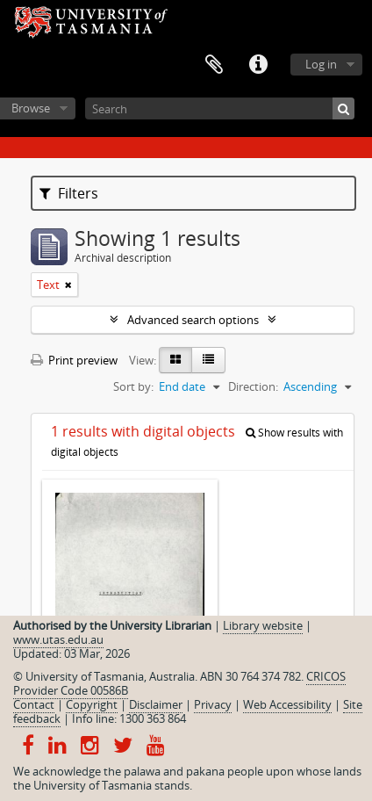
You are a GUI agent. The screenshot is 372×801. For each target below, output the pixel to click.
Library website (263, 625)
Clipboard (214, 65)
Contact (33, 704)
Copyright (92, 704)
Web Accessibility (287, 704)
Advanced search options (193, 320)
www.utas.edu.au (58, 639)
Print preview (74, 360)
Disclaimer (155, 704)
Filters (68, 193)
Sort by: (133, 386)
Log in (321, 64)
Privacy (213, 704)
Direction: (253, 386)
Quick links (258, 65)
